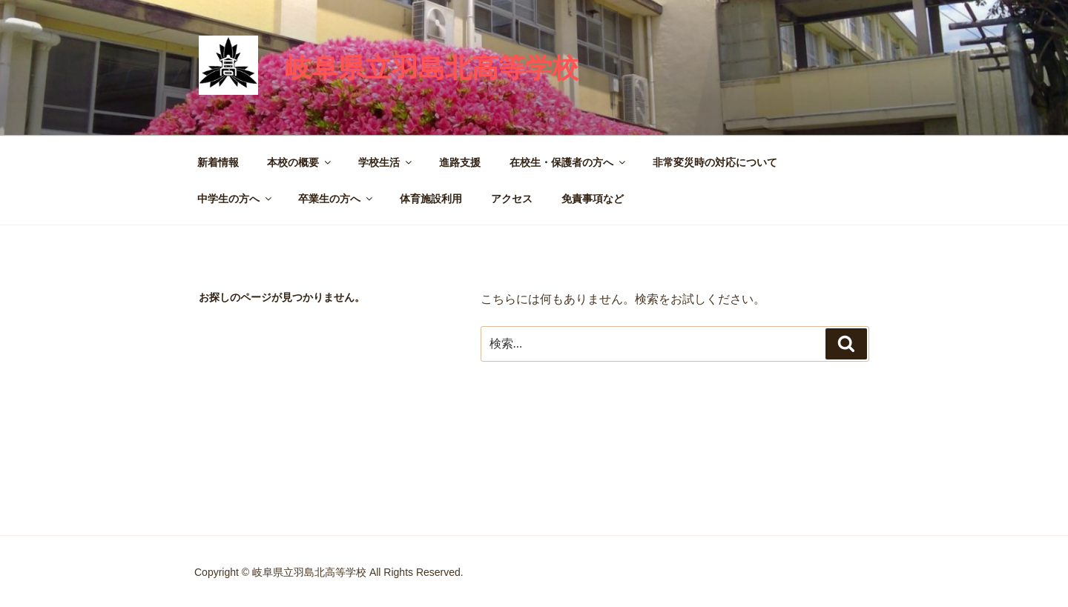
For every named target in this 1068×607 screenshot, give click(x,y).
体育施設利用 (431, 199)
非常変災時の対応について (715, 162)
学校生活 (386, 162)
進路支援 (460, 162)
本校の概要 (300, 162)
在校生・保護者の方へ (568, 162)
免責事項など (592, 199)
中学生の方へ (235, 199)
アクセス (512, 199)
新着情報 (218, 162)
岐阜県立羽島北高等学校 (431, 68)
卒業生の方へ (336, 199)
